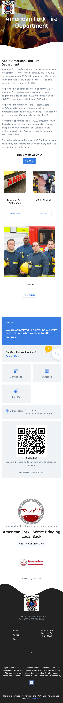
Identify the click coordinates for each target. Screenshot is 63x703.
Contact (15, 639)
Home (15, 631)
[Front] (9, 7)
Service (29, 284)
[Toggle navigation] (59, 7)
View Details (14, 214)
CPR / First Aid (44, 200)
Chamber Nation (35, 698)
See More (29, 161)
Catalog (15, 635)
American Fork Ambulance (15, 201)
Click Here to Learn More (31, 543)
